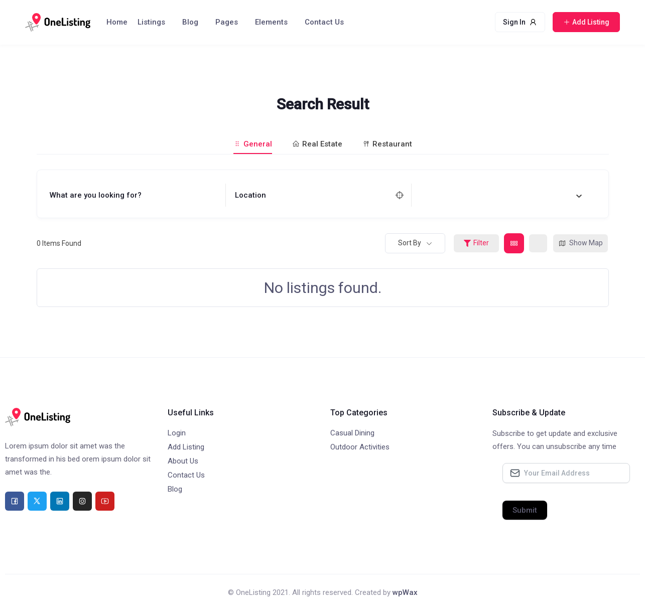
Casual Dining (352, 432)
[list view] (538, 243)
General (252, 143)
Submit (524, 510)
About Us (183, 461)
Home (116, 22)
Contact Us (324, 22)
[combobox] (501, 195)
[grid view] (514, 243)
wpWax (405, 592)
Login (177, 432)
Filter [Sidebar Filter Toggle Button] (476, 243)
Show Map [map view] (580, 243)
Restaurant (387, 143)
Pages (226, 22)
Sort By (409, 243)
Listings (151, 22)
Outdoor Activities (360, 446)
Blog (190, 22)
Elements (271, 22)
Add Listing (186, 446)
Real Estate (317, 143)
